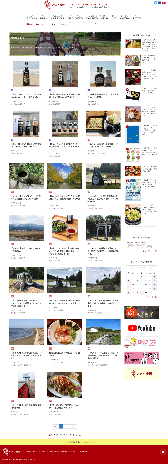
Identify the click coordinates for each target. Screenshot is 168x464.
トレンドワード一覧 (149, 251)
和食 (144, 243)
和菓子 (149, 247)
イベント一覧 (152, 297)
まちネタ (140, 247)
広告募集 (72, 451)
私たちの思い (42, 24)
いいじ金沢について (29, 451)
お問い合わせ (82, 451)
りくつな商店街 (59, 24)
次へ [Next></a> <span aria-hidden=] (74, 426)
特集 (29, 24)
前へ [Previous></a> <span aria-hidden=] (55, 426)
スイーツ (131, 247)
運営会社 (41, 451)
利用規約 (64, 451)
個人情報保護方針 (53, 451)
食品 (137, 243)
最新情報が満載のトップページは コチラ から (84, 442)
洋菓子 (130, 243)
